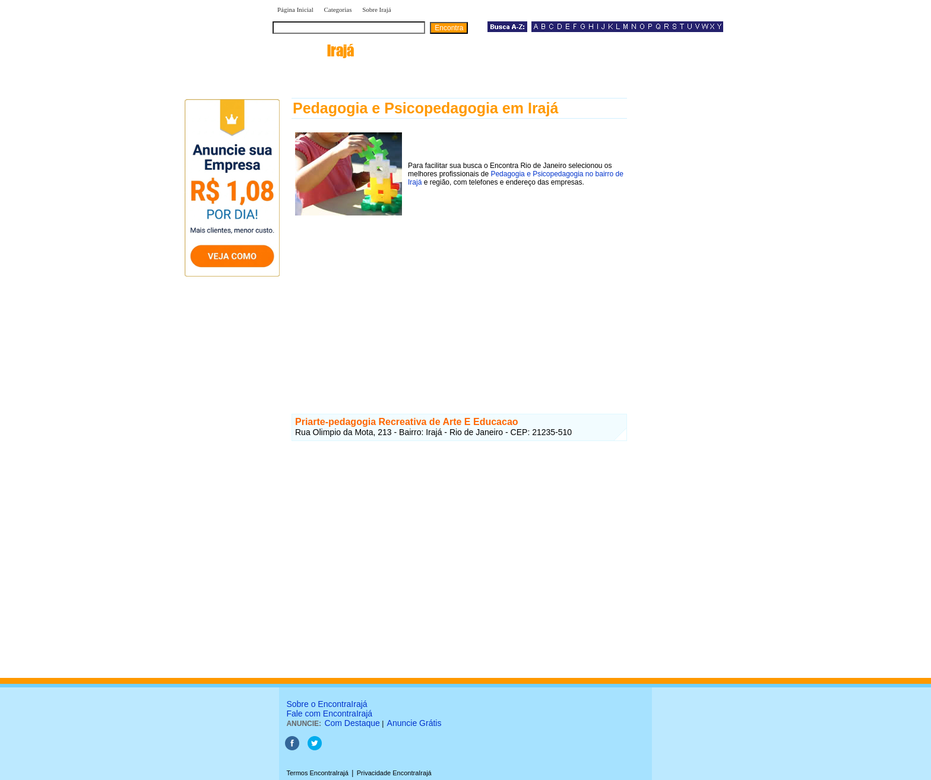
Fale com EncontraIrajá (329, 713)
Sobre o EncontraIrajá (326, 704)
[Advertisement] (459, 302)
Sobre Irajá (376, 9)
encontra (313, 50)
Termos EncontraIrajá (317, 772)
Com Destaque (351, 723)
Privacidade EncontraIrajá (394, 772)
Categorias (338, 9)
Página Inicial (295, 9)
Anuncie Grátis (414, 723)
